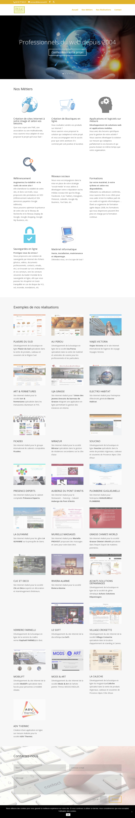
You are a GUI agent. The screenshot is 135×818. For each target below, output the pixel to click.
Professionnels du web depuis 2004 (67, 42)
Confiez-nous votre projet (68, 52)
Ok (68, 815)
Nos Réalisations (103, 10)
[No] (131, 811)
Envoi (115, 799)
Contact (118, 10)
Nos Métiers (87, 10)
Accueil (75, 10)
